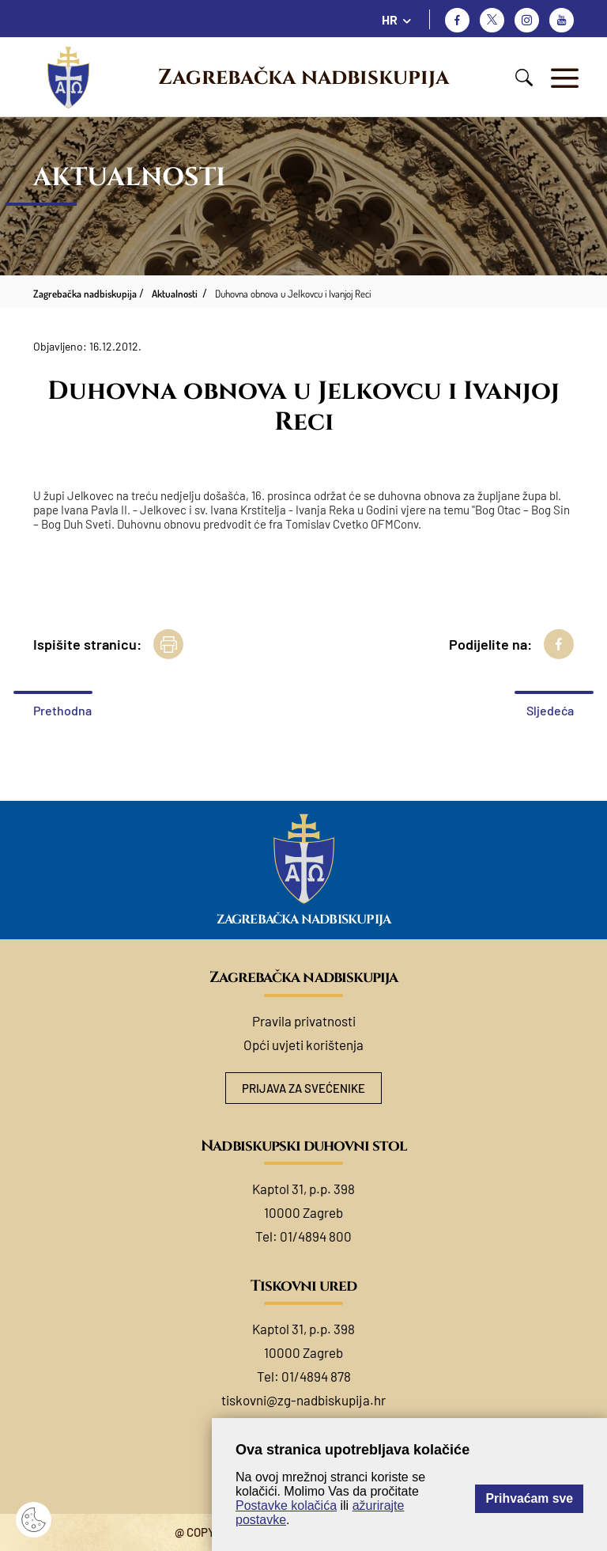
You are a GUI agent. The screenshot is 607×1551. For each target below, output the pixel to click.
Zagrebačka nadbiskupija (303, 77)
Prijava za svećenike (303, 1088)
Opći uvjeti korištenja (303, 1044)
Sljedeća (550, 710)
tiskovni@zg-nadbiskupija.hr (303, 1400)
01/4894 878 (316, 1376)
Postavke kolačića (286, 1505)
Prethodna (62, 710)
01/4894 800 (316, 1236)
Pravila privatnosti (304, 1021)
